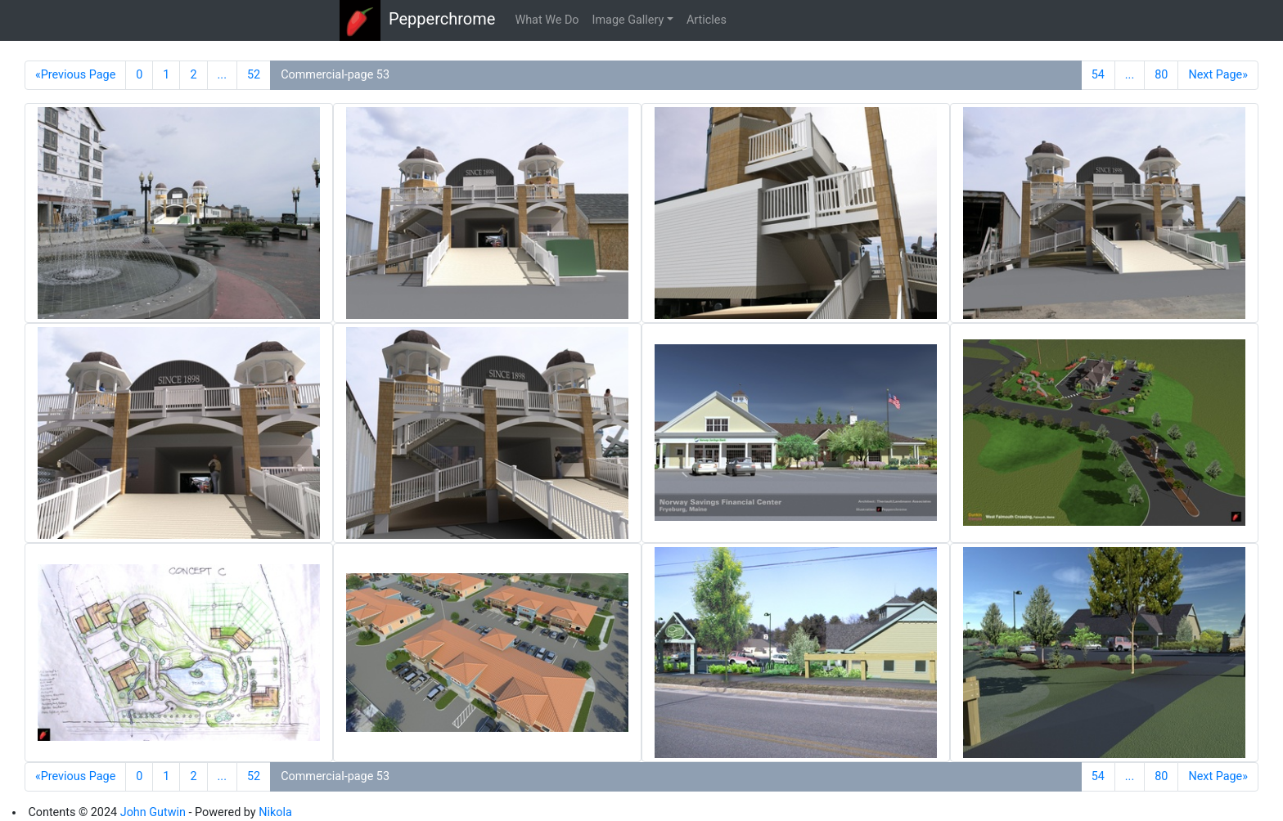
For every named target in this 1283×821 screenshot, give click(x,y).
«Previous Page (75, 75)
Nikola (275, 812)
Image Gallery (628, 20)
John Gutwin (153, 812)
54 (1098, 75)
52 (253, 75)
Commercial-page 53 (335, 75)
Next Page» (1218, 75)
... (222, 75)
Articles (707, 20)
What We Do (546, 20)
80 (1161, 75)
